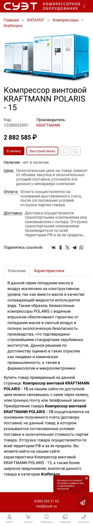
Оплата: (11, 192)
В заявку (14, 151)
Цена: (9, 170)
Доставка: (13, 213)
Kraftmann (13, 25)
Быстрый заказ (42, 151)
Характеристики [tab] (49, 270)
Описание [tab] (17, 270)
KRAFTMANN (48, 125)
